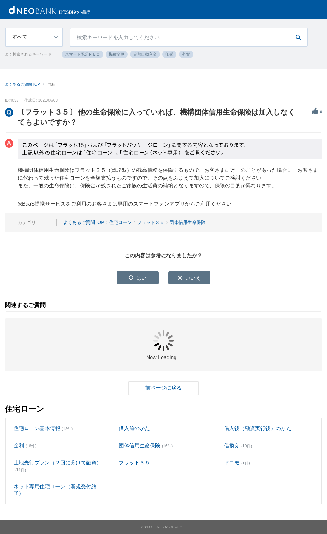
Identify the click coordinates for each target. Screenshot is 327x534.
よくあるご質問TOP (22, 84)
